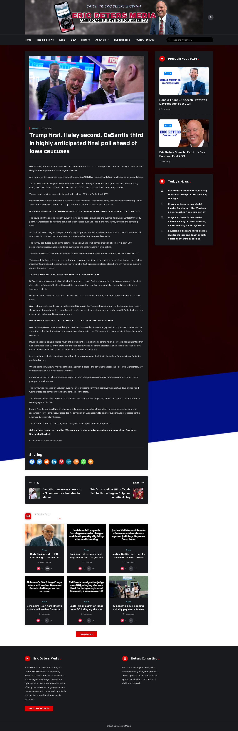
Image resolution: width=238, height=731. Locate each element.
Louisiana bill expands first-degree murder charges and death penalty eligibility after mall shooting (187, 235)
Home (28, 39)
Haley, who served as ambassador (45, 306)
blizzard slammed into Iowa (94, 388)
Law (73, 39)
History (85, 39)
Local (62, 39)
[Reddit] (46, 461)
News (35, 128)
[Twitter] (39, 461)
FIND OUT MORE (39, 708)
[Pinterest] (61, 461)
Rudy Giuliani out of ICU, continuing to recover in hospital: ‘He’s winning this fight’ (187, 194)
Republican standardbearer (87, 253)
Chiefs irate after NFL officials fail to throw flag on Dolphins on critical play (110, 493)
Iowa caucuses (63, 187)
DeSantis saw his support (117, 295)
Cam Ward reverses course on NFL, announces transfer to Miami (62, 493)
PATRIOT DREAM (144, 39)
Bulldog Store (122, 39)
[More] (90, 461)
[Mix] (76, 461)
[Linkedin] (54, 461)
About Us (101, 39)
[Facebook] (32, 461)
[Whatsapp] (83, 461)
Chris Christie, (60, 409)
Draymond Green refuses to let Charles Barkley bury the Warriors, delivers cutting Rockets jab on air (187, 208)
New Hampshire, (130, 327)
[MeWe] (68, 461)
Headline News (45, 39)
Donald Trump (71, 166)
